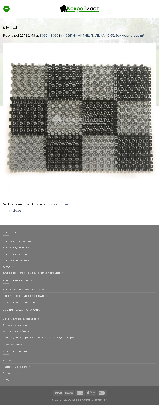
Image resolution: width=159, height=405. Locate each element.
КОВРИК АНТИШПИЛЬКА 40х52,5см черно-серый (103, 35)
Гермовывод (11, 373)
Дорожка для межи (15, 324)
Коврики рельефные (16, 260)
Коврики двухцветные (16, 253)
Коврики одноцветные (17, 241)
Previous (12, 211)
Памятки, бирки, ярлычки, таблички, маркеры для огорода (39, 337)
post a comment (58, 204)
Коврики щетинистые (16, 247)
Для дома (9, 266)
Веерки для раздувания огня (21, 318)
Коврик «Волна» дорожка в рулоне (25, 289)
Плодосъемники (13, 343)
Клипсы (7, 360)
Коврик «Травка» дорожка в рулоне (25, 295)
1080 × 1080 (49, 35)
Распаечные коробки (16, 366)
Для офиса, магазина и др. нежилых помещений (33, 272)
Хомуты (7, 379)
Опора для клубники (16, 331)
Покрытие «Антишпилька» (19, 302)
